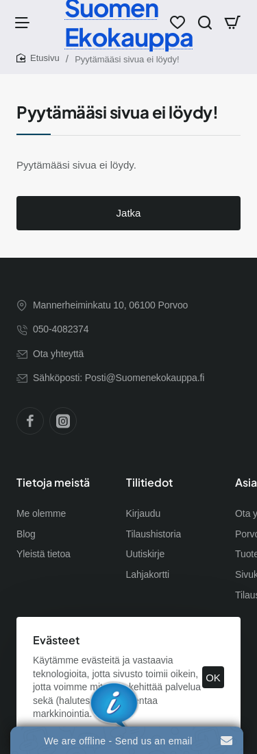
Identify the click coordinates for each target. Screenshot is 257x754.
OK (213, 677)
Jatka (129, 213)
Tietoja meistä (53, 482)
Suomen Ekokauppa (129, 22)
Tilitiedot (149, 482)
